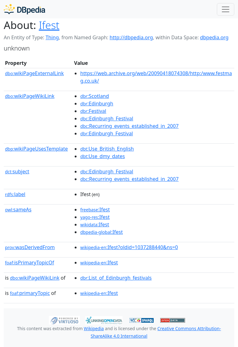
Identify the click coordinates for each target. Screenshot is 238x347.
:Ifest (95, 209)
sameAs (18, 209)
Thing (52, 37)
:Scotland (94, 96)
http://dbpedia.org (131, 37)
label (15, 194)
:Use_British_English (107, 148)
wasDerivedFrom (30, 247)
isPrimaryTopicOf (29, 262)
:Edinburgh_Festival (106, 118)
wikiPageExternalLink (34, 73)
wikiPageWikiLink (29, 96)
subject (17, 171)
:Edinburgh (96, 103)
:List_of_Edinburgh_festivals (116, 277)
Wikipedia (94, 328)
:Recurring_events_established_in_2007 (129, 126)
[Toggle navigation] (225, 9)
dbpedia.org (214, 37)
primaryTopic (30, 293)
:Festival (93, 111)
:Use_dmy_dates (102, 156)
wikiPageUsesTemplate (36, 148)
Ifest (49, 25)
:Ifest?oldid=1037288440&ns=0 (129, 247)
